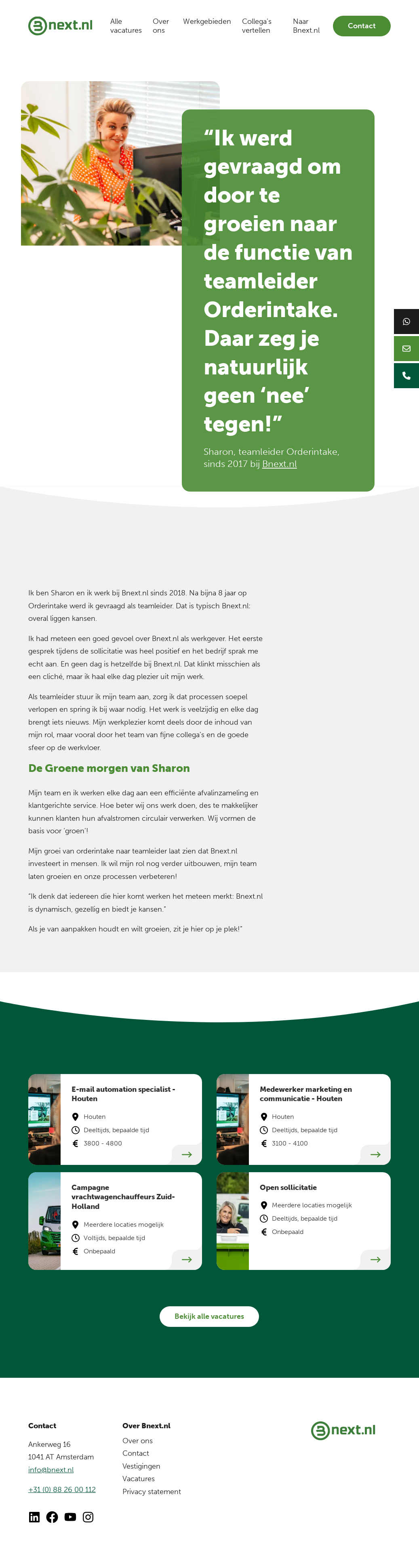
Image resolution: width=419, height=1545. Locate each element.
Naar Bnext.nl (306, 26)
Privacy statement (151, 1491)
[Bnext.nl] (60, 26)
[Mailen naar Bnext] (406, 348)
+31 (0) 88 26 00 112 (62, 1489)
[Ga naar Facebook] (52, 1517)
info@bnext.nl (51, 1469)
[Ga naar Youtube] (70, 1517)
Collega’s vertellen (257, 26)
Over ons (161, 26)
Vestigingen (141, 1466)
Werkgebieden (207, 21)
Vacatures (138, 1478)
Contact (362, 25)
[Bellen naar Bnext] (406, 375)
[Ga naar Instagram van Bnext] (88, 1517)
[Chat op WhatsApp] (406, 321)
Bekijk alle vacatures (209, 1316)
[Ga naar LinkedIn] (34, 1517)
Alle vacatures (126, 26)
